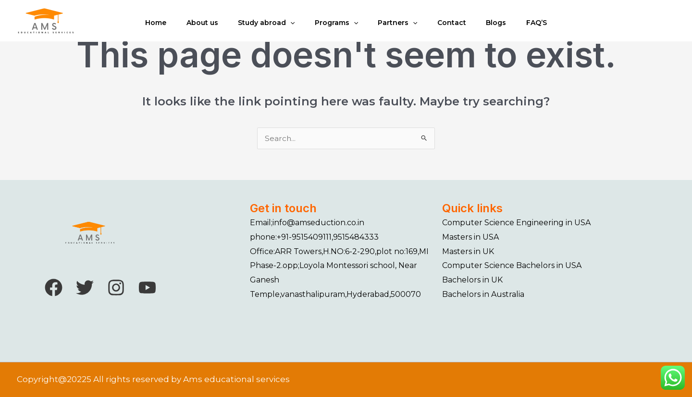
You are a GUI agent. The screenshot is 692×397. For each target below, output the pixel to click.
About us (199, 27)
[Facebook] (53, 287)
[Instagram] (116, 287)
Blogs (499, 27)
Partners (398, 27)
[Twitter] (85, 287)
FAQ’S (541, 27)
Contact (453, 27)
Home (151, 27)
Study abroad (264, 27)
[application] (288, 27)
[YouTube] (147, 287)
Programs (335, 27)
